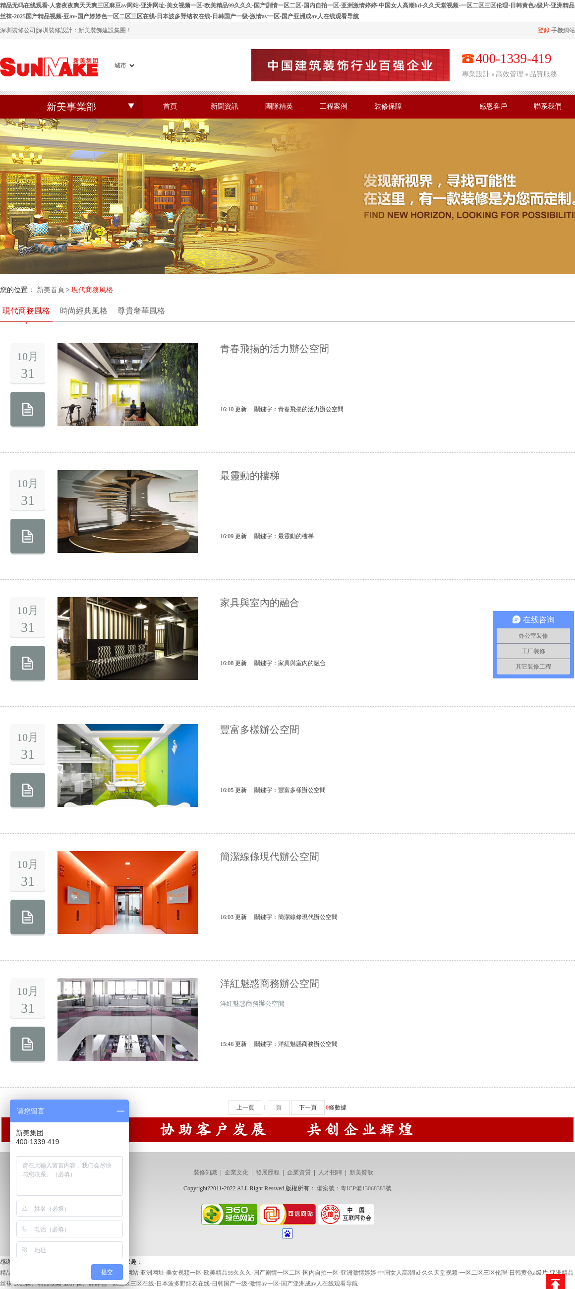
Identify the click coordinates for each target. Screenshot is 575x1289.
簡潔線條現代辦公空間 (269, 856)
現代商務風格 (26, 311)
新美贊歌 (361, 1172)
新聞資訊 (224, 106)
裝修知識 (205, 1172)
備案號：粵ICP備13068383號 (354, 1188)
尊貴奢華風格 (141, 311)
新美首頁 (50, 290)
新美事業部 (71, 106)
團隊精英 (279, 106)
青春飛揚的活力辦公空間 (274, 348)
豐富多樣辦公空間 (259, 729)
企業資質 (299, 1172)
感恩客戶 (493, 106)
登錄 (544, 30)
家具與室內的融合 (259, 602)
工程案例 (333, 106)
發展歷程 (268, 1172)
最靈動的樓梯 (250, 475)
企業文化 (236, 1172)
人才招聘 (330, 1172)
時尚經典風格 (84, 311)
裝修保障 (388, 106)
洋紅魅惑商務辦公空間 (269, 983)
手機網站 (563, 30)
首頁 (170, 106)
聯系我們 (548, 106)
